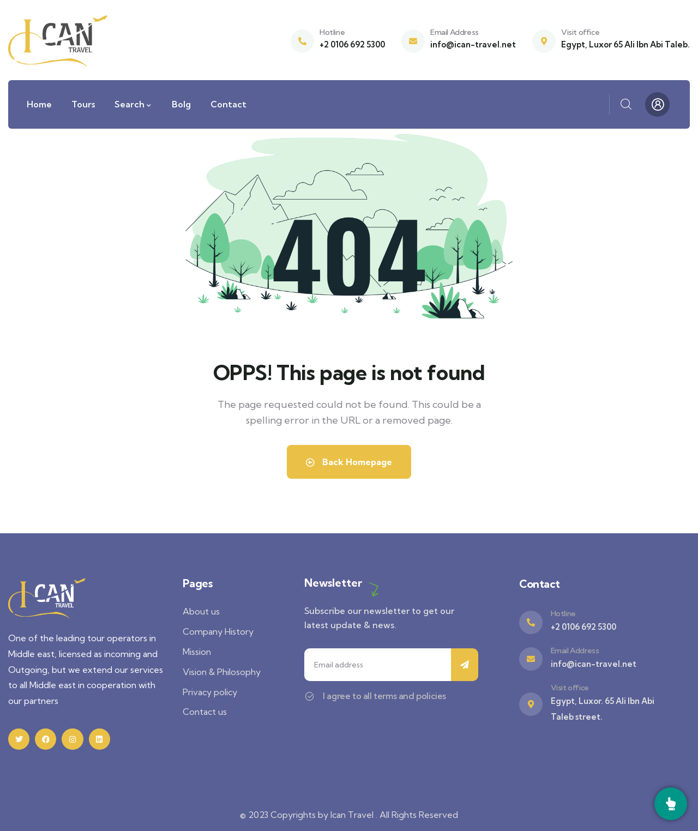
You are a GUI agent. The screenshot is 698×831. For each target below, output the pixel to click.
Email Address (454, 32)
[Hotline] (302, 41)
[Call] (670, 803)
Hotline (332, 32)
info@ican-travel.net (473, 44)
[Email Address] (413, 41)
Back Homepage (349, 461)
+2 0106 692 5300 (352, 44)
